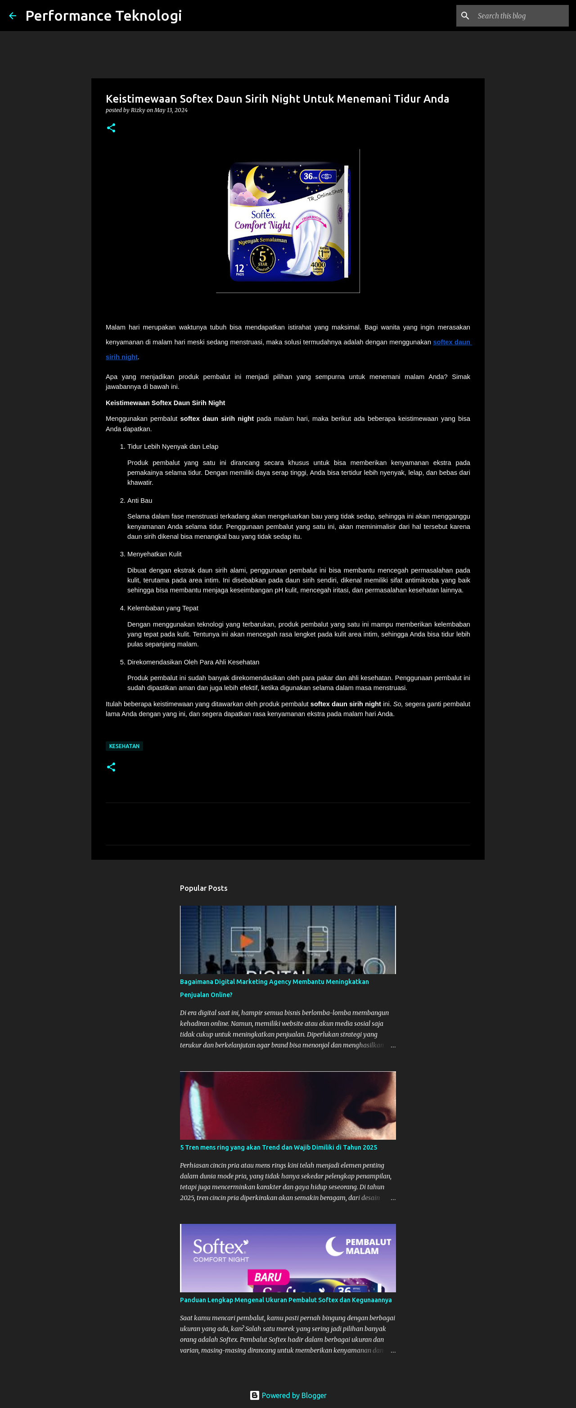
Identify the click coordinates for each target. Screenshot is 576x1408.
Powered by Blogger (288, 1395)
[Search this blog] (521, 16)
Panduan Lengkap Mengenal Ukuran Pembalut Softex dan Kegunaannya (286, 1300)
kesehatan (124, 746)
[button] (111, 128)
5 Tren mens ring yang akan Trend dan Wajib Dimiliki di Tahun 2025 (278, 1147)
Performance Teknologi (103, 15)
